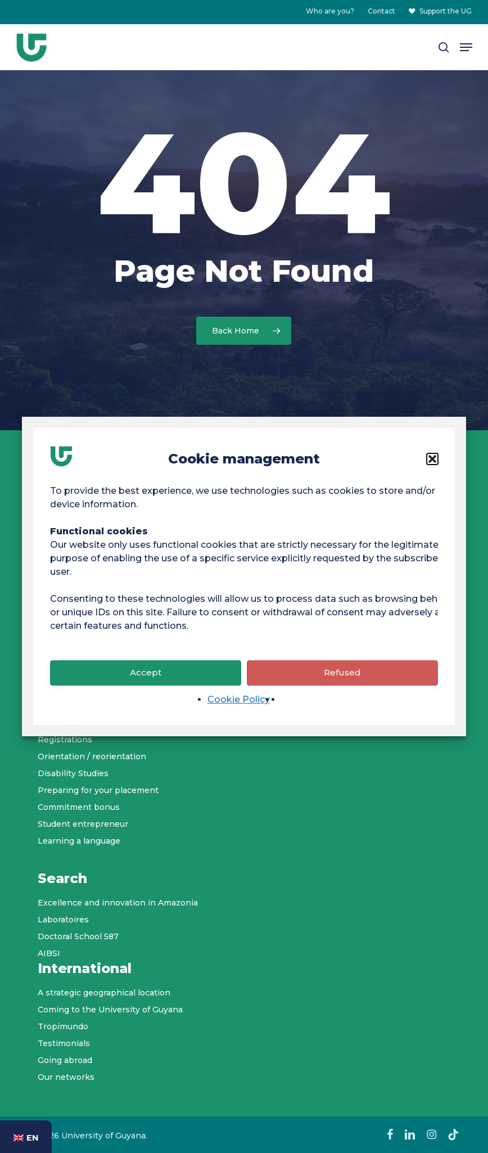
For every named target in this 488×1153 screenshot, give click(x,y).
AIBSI (49, 953)
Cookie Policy (238, 717)
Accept (145, 690)
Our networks (66, 1077)
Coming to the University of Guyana (110, 1010)
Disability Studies (73, 773)
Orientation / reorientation (92, 756)
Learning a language (79, 841)
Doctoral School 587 (78, 936)
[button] (432, 477)
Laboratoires (63, 920)
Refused (342, 690)
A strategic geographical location (104, 993)
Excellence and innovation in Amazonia (118, 903)
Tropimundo (63, 1026)
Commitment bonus (79, 807)
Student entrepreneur (83, 824)
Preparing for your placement (98, 790)
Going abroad (65, 1060)
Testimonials (64, 1043)
